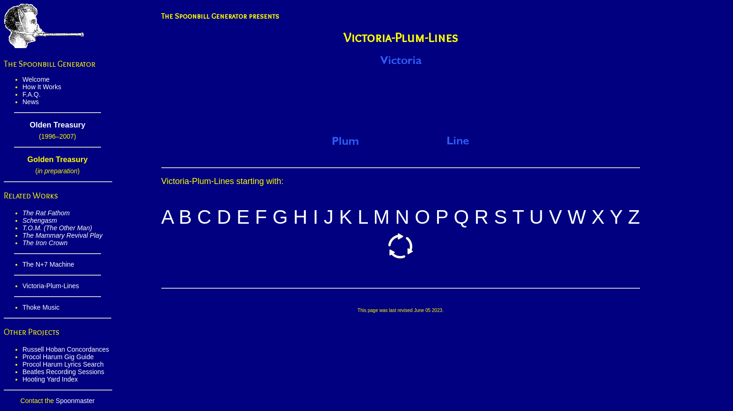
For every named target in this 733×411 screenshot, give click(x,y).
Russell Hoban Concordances (65, 349)
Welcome (36, 79)
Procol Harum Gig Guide (58, 357)
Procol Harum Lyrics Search (63, 364)
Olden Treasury (57, 124)
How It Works (41, 87)
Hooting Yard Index (50, 379)
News (30, 102)
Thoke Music (40, 307)
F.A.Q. (31, 94)
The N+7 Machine (48, 264)
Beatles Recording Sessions (63, 372)
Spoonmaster (75, 400)
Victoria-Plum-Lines (50, 286)
